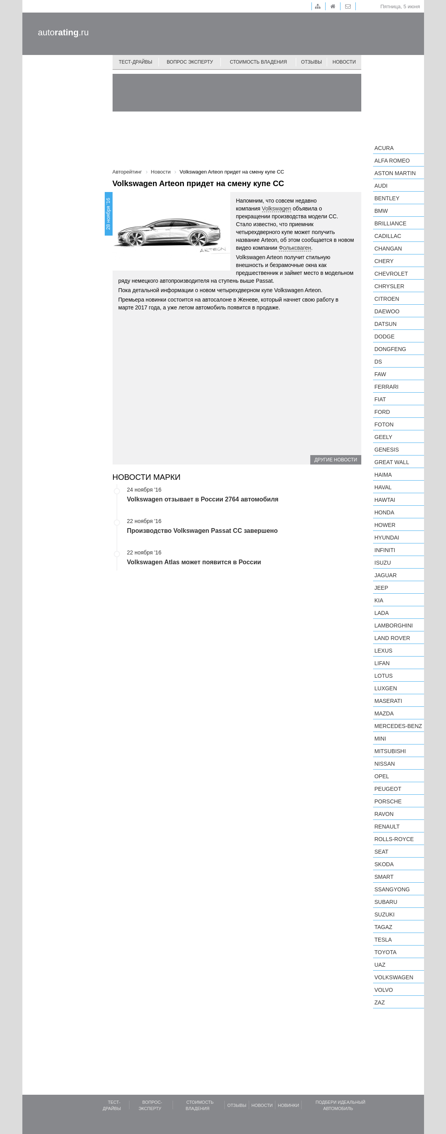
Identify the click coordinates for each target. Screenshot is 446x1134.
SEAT (382, 852)
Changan (388, 248)
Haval (383, 487)
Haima (383, 475)
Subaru (386, 902)
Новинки (288, 1105)
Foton (384, 424)
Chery (384, 261)
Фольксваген (295, 248)
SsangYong (392, 889)
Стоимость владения (258, 62)
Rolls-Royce (394, 839)
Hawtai (385, 500)
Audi (381, 186)
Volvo (384, 990)
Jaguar (386, 575)
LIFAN (382, 663)
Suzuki (385, 914)
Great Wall (392, 462)
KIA (379, 600)
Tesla (383, 939)
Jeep (381, 588)
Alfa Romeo (392, 160)
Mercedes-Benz (398, 726)
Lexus (384, 650)
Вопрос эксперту (190, 62)
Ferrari (387, 387)
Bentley (387, 198)
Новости (344, 62)
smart (384, 877)
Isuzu (383, 563)
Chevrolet (391, 274)
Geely (384, 437)
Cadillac (388, 236)
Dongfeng (390, 349)
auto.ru (63, 32)
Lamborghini (394, 625)
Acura (384, 148)
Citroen (387, 299)
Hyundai (387, 537)
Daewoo (387, 311)
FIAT (380, 399)
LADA (382, 613)
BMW (381, 211)
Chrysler (389, 286)
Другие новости (335, 460)
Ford (382, 412)
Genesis (387, 449)
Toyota (386, 952)
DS (378, 361)
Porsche (388, 801)
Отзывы (311, 62)
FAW (380, 374)
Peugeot (388, 789)
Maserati (388, 701)
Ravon (384, 814)
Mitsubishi (390, 751)
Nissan (385, 764)
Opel (382, 776)
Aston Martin (395, 173)
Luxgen (386, 688)
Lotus (384, 676)
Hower (385, 525)
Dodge (385, 336)
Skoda (384, 864)
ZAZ (380, 1002)
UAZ (380, 965)
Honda (385, 512)
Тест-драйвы (136, 62)
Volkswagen (276, 208)
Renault (387, 826)
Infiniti (385, 550)
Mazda (384, 713)
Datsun (386, 324)
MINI (380, 738)
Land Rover (392, 638)
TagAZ (384, 927)
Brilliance (391, 223)
